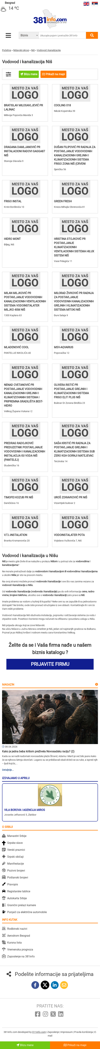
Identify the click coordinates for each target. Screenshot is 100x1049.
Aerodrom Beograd (18, 935)
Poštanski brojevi (17, 877)
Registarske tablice (18, 891)
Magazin (8, 684)
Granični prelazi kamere (21, 905)
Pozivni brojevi (16, 870)
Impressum (67, 1032)
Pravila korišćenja (83, 1032)
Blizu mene (25, 1045)
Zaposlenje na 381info (21, 956)
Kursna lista (14, 942)
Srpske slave (15, 842)
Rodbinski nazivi (17, 928)
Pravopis (12, 884)
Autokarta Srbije (17, 898)
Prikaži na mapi (75, 1045)
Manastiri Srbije (16, 836)
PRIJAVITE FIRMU (50, 664)
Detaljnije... (8, 769)
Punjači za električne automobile (27, 912)
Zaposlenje (53, 1032)
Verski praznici (16, 849)
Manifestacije (15, 863)
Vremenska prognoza (20, 949)
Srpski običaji (15, 856)
